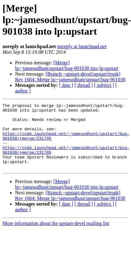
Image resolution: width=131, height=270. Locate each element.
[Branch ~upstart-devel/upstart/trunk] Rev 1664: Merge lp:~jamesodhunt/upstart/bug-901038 (70, 76)
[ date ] (66, 85)
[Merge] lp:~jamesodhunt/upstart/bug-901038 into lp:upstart (66, 65)
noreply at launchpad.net (82, 46)
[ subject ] (104, 85)
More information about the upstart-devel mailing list (56, 236)
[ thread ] (83, 85)
